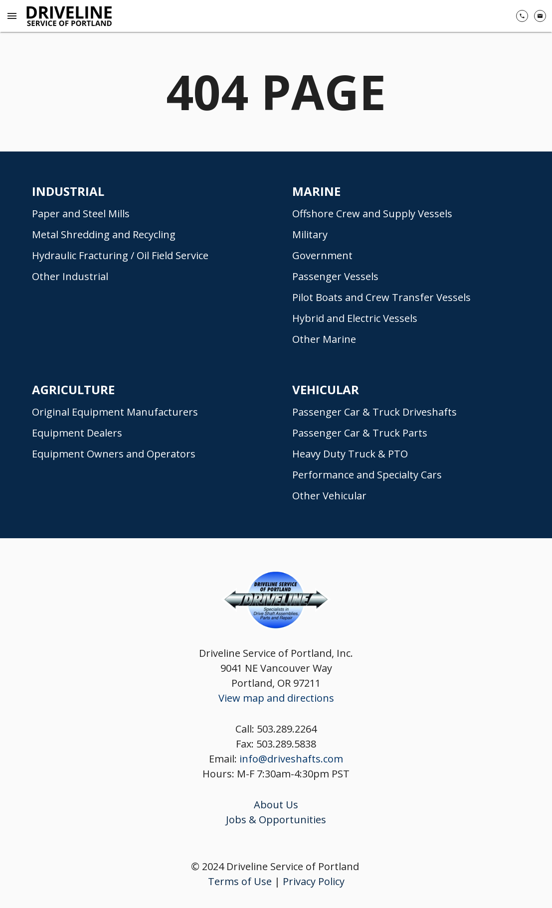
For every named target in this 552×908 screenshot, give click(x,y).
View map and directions (276, 698)
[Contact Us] (540, 16)
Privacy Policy (314, 881)
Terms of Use (240, 881)
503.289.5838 (286, 744)
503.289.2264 (287, 729)
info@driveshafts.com (291, 758)
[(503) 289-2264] (522, 16)
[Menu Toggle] (12, 16)
